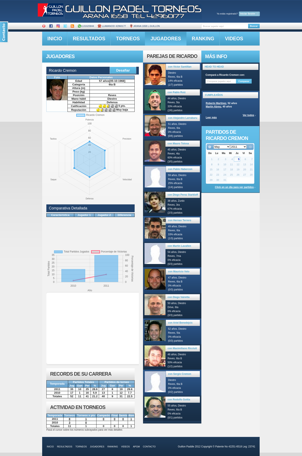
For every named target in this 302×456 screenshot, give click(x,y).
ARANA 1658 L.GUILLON (145, 26)
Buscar (254, 26)
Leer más (211, 117)
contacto (149, 446)
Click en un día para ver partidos (234, 187)
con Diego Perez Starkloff (183, 194)
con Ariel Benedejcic (180, 322)
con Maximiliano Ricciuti (182, 348)
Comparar (243, 81)
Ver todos (248, 115)
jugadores (166, 38)
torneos (128, 38)
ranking (203, 38)
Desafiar (123, 70)
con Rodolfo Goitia (179, 399)
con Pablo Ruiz (177, 92)
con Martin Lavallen (179, 245)
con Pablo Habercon (180, 169)
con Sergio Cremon (179, 373)
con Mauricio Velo (178, 271)
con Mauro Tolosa (178, 143)
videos (234, 38)
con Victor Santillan (179, 66)
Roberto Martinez (216, 103)
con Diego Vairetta (179, 297)
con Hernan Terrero (179, 220)
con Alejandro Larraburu (182, 117)
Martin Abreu (213, 106)
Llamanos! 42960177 (112, 26)
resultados (89, 38)
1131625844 (86, 26)
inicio (54, 38)
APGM (136, 446)
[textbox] (224, 26)
